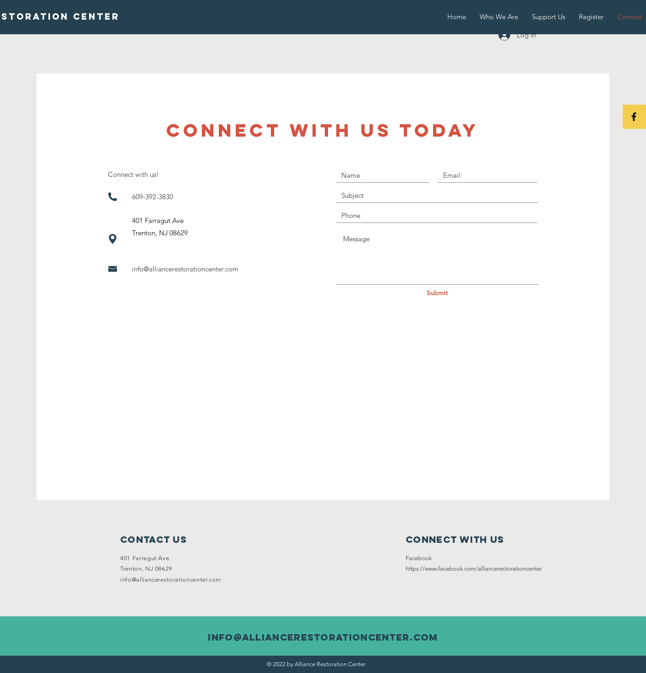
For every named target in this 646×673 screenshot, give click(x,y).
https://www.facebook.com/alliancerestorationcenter (474, 568)
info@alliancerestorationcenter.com (185, 269)
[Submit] (437, 293)
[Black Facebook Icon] (634, 116)
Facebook (419, 558)
